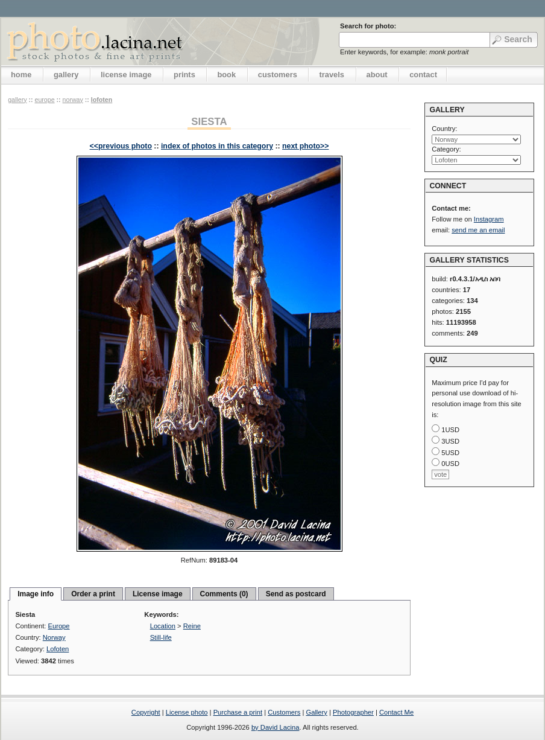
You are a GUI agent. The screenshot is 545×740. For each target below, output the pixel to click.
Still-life (161, 637)
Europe (44, 99)
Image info (35, 594)
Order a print (93, 594)
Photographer (353, 712)
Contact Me (396, 712)
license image (126, 74)
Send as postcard (296, 594)
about (377, 74)
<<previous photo (121, 146)
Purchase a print (237, 712)
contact (423, 74)
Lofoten (101, 99)
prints (184, 74)
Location (162, 626)
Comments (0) (224, 594)
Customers (284, 712)
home (21, 74)
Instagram (489, 219)
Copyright (145, 712)
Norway (73, 99)
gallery (66, 74)
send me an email (478, 230)
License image (158, 594)
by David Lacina (275, 727)
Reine (192, 626)
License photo (187, 712)
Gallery (316, 712)
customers (277, 74)
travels (331, 74)
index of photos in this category (217, 146)
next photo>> (305, 146)
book (226, 74)
